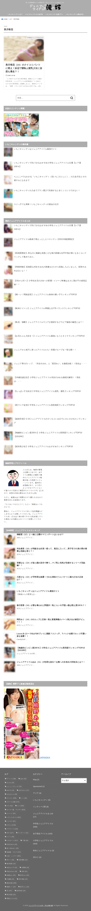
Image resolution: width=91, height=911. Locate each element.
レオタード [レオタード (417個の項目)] (12, 840)
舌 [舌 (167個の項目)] (9, 891)
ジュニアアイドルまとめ (43, 815)
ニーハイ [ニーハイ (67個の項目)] (11, 813)
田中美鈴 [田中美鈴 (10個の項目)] (23, 879)
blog (36, 780)
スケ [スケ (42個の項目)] (10, 806)
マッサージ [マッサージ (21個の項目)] (23, 833)
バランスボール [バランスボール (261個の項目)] (14, 817)
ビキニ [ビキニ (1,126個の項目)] (11, 825)
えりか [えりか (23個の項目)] (10, 782)
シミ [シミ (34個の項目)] (24, 798)
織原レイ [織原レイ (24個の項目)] (11, 887)
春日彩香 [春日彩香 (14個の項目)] (11, 863)
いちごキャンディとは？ (15, 14)
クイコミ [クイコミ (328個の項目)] (11, 798)
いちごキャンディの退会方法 (74, 14)
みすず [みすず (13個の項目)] (10, 790)
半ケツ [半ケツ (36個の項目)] (10, 860)
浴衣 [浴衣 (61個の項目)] (25, 871)
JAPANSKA (27, 757)
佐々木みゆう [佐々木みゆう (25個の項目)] (13, 848)
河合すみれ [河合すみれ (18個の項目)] (12, 871)
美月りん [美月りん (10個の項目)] (24, 887)
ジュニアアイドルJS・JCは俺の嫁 (41, 905)
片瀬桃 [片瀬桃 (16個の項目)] (10, 879)
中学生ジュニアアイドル (43, 825)
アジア (37, 793)
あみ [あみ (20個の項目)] (23, 779)
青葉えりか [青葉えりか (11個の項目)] (12, 898)
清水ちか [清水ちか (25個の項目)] (24, 875)
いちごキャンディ (41, 800)
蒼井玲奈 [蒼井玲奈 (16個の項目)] (20, 891)
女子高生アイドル (42, 834)
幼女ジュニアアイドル (43, 850)
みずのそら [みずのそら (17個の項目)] (24, 790)
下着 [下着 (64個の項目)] (25, 840)
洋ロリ (37, 857)
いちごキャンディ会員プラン (54, 14)
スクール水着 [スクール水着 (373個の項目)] (13, 802)
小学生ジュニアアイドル (43, 842)
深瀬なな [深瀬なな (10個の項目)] (11, 875)
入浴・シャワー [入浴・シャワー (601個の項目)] (14, 856)
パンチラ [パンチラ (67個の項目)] (11, 821)
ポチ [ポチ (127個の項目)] (10, 833)
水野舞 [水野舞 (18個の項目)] (25, 867)
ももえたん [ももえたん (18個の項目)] (12, 794)
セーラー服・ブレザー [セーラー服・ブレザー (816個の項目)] (16, 809)
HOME (5, 19)
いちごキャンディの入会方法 (34, 14)
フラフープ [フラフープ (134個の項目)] (12, 829)
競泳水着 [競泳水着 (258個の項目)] (11, 883)
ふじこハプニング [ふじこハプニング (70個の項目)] (14, 786)
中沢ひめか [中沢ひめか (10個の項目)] (12, 844)
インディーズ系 (41, 807)
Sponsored (39, 786)
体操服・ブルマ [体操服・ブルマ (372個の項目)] (14, 852)
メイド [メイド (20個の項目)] (10, 837)
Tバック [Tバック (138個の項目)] (11, 779)
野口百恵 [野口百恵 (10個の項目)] (11, 894)
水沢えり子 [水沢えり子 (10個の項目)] (12, 867)
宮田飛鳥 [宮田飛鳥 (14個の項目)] (23, 860)
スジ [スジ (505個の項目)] (20, 806)
